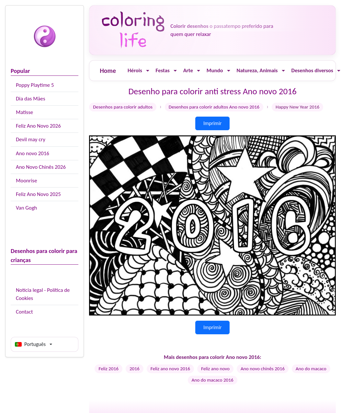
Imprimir (212, 123)
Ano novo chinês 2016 (263, 369)
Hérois (135, 70)
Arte (188, 70)
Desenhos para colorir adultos (123, 107)
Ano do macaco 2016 (212, 380)
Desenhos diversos (312, 70)
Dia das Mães (30, 98)
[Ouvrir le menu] (147, 71)
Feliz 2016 (108, 369)
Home (108, 71)
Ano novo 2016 (32, 153)
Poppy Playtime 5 (35, 85)
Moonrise (26, 180)
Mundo (215, 70)
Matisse (24, 112)
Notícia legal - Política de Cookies (43, 294)
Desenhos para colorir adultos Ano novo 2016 (214, 107)
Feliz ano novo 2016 (170, 369)
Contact (24, 311)
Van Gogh (26, 207)
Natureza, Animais (257, 70)
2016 (135, 369)
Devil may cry (30, 139)
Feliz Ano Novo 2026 (38, 125)
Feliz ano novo (215, 369)
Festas (163, 70)
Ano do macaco (311, 369)
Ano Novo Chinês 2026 (41, 167)
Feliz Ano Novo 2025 (38, 194)
